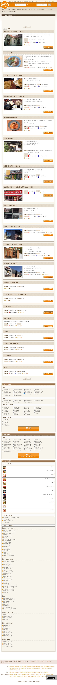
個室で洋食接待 (6, 605)
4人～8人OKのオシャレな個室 (9, 539)
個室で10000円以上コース (8, 601)
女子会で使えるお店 (7, 573)
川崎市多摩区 (6, 402)
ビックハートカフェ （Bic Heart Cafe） (16, 294)
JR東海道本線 (6, 441)
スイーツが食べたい (7, 631)
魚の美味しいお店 (6, 582)
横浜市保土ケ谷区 (17, 391)
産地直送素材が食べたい (8, 635)
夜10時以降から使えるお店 (8, 587)
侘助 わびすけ (8, 138)
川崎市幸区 (16, 400)
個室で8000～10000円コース (9, 599)
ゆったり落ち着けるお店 (8, 571)
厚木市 (36, 410)
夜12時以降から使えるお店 (8, 589)
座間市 (36, 411)
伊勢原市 (16, 411)
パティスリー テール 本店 (11, 343)
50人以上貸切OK (6, 550)
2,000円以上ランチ (7, 522)
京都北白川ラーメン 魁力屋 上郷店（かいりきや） (19, 187)
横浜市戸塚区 (16, 392)
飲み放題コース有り (7, 534)
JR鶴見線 (37, 439)
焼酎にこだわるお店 (7, 643)
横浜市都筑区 (16, 395)
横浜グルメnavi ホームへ (6, 662)
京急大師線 (5, 445)
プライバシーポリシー (40, 661)
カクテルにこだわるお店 (8, 646)
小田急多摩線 (6, 447)
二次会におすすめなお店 (8, 579)
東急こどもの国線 (17, 444)
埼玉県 (5, 422)
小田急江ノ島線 (17, 447)
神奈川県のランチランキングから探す (11, 517)
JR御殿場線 (16, 441)
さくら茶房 (7, 355)
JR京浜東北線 (16, 439)
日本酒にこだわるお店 (7, 641)
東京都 (5, 421)
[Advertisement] (28, 21)
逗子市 (15, 410)
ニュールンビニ (8, 306)
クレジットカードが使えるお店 (9, 608)
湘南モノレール (27, 450)
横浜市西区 (27, 389)
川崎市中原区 (27, 400)
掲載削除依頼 (18, 661)
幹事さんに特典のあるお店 (8, 555)
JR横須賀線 (6, 439)
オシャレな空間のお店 (7, 570)
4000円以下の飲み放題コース (9, 531)
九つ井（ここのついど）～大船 (13, 75)
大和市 (5, 411)
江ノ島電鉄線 (16, 450)
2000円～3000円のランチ (8, 617)
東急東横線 (37, 442)
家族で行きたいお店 (7, 574)
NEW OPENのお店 (7, 568)
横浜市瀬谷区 (38, 668)
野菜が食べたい (6, 625)
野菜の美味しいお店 (7, 580)
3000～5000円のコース (8, 565)
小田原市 (37, 408)
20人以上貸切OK (6, 549)
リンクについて (26, 661)
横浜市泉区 (49, 668)
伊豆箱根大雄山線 (7, 451)
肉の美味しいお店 (6, 583)
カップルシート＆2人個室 (8, 561)
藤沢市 (26, 408)
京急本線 (36, 444)
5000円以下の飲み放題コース (9, 533)
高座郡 (26, 413)
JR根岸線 (26, 439)
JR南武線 (26, 441)
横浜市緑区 (33, 668)
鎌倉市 (15, 408)
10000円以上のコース (7, 616)
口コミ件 (28, 45)
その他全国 (6, 425)
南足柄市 (5, 413)
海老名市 (26, 411)
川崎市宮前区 (16, 402)
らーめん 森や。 (9, 53)
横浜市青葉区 (6, 395)
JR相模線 (5, 442)
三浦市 (26, 407)
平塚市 (5, 408)
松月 (5, 367)
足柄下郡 (26, 414)
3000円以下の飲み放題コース (9, 530)
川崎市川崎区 (6, 400)
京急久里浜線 (27, 445)
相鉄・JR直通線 (6, 448)
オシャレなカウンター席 (8, 562)
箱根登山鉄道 (37, 450)
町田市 (5, 419)
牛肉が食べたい (6, 628)
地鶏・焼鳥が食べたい (7, 632)
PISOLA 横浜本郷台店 (10, 117)
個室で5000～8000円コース (8, 598)
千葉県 (5, 424)
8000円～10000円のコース (8, 614)
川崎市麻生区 (27, 402)
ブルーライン (16, 448)
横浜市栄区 (44, 668)
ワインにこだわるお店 (7, 644)
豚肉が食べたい (6, 629)
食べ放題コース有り (7, 536)
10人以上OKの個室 (7, 542)
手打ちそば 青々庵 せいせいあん (14, 96)
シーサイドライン (7, 450)
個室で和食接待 (6, 602)
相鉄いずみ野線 (38, 447)
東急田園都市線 (6, 444)
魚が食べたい (6, 626)
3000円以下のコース (7, 564)
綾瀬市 (15, 413)
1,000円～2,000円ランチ (8, 520)
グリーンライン (27, 448)
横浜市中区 (37, 389)
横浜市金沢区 (37, 391)
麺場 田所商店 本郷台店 (12, 166)
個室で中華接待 (6, 604)
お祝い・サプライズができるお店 (10, 584)
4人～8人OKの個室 (7, 540)
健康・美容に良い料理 (7, 634)
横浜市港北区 (6, 392)
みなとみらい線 (38, 448)
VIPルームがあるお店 (7, 607)
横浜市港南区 (27, 392)
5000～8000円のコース (8, 567)
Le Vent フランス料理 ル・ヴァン (14, 31)
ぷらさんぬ (7, 318)
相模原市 (5, 407)
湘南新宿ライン (27, 442)
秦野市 (26, 410)
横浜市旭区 (37, 392)
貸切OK (4, 552)
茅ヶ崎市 (5, 410)
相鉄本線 (26, 447)
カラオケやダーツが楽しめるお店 (10, 586)
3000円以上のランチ (7, 619)
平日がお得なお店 (6, 592)
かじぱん (7, 331)
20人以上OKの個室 (7, 543)
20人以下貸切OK (6, 548)
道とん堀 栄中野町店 (10, 263)
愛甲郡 (15, 414)
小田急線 (36, 445)
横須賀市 (16, 407)
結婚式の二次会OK (7, 553)
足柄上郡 (5, 414)
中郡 (36, 413)
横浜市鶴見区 (6, 389)
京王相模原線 (27, 444)
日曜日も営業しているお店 (8, 590)
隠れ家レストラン (6, 577)
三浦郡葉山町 (37, 407)
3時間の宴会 (5, 537)
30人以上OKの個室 (7, 545)
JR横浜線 (37, 441)
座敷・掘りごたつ (6, 546)
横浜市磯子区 (27, 391)
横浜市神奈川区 (17, 389)
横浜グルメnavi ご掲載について (7, 661)
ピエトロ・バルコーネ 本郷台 (13, 244)
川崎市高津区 (37, 400)
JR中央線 (15, 442)
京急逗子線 (16, 445)
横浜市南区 (6, 391)
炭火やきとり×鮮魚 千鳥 (11, 282)
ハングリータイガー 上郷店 (12, 226)
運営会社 (49, 661)
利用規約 (33, 661)
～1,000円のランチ (7, 519)
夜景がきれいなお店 (7, 576)
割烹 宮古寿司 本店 (9, 205)
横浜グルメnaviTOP (6, 9)
